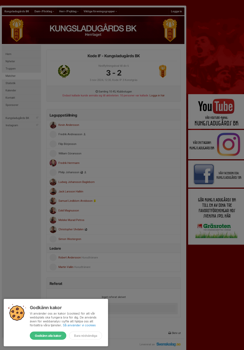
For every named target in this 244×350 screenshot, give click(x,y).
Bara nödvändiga (85, 336)
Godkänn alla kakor (48, 336)
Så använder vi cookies (79, 325)
